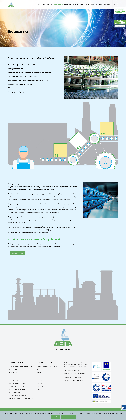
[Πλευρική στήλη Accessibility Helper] (123, 406)
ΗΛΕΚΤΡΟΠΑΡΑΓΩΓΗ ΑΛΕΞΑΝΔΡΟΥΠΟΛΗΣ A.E (21, 380)
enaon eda (39, 378)
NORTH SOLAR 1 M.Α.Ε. (15, 375)
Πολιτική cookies (68, 416)
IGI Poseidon (39, 386)
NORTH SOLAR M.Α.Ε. (14, 372)
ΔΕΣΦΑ (38, 375)
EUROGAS (39, 383)
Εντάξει (55, 416)
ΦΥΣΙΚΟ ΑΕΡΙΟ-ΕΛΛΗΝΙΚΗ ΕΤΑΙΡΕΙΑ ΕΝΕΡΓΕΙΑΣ (21, 366)
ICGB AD (38, 389)
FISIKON (38, 372)
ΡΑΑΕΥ (38, 369)
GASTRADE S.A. (13, 369)
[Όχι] (124, 416)
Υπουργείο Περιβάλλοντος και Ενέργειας (46, 366)
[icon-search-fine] (115, 4)
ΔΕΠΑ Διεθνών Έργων (42, 380)
